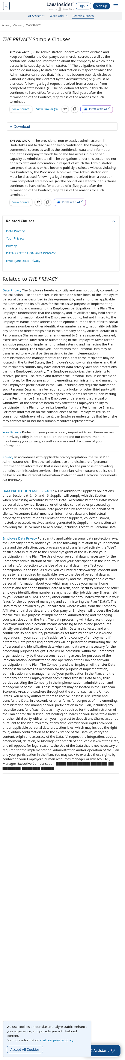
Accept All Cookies (24, 1049)
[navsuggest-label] (6, 6)
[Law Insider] (60, 6)
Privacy (11, 246)
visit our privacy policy (56, 1040)
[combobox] (6, 6)
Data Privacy (15, 231)
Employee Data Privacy (23, 260)
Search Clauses (83, 16)
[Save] (65, 109)
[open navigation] (116, 6)
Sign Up (101, 6)
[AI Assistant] (102, 1051)
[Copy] (74, 109)
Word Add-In (59, 16)
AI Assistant (36, 16)
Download (19, 126)
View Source (20, 109)
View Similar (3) (47, 109)
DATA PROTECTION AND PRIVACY (31, 253)
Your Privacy (15, 238)
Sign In (83, 6)
